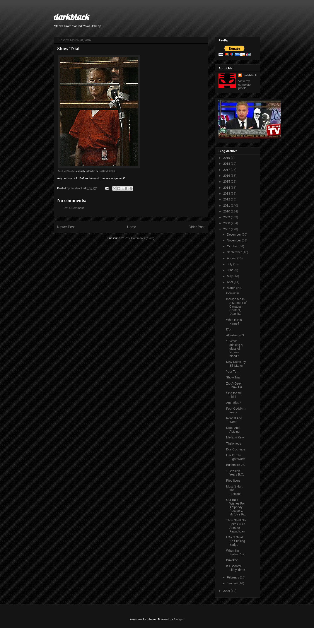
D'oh (229, 329)
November (234, 240)
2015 (227, 181)
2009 (227, 217)
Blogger (178, 619)
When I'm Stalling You (235, 552)
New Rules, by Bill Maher (236, 363)
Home (131, 227)
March (231, 288)
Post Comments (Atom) (139, 238)
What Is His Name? (234, 321)
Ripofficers (233, 480)
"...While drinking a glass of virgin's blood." (234, 348)
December (234, 234)
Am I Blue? (233, 402)
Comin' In (232, 293)
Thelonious (233, 443)
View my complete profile (244, 84)
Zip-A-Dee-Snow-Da (234, 385)
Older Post (196, 227)
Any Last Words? (66, 171)
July (230, 264)
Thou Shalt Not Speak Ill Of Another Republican (236, 525)
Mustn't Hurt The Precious (234, 490)
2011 (227, 205)
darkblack (71, 16)
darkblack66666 (107, 171)
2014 (227, 187)
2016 (227, 175)
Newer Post (66, 227)
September (234, 252)
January (233, 583)
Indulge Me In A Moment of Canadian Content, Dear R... (236, 306)
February (233, 577)
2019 (227, 157)
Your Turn (232, 371)
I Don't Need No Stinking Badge (235, 541)
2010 (227, 211)
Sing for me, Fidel (234, 395)
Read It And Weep (234, 420)
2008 (227, 223)
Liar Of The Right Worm (236, 457)
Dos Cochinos (235, 449)
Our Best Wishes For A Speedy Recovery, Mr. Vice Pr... (236, 507)
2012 (227, 199)
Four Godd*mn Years (236, 410)
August (232, 258)
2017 (227, 169)
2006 (227, 590)
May (230, 276)
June (230, 270)
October (233, 246)
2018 (227, 163)
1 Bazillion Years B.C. (235, 472)
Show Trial (233, 377)
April (230, 282)
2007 (227, 229)
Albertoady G (235, 335)
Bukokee (232, 560)
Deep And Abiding (233, 429)
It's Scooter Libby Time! (235, 568)
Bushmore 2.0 (235, 465)
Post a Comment (73, 208)
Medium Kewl (235, 437)
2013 (227, 193)
